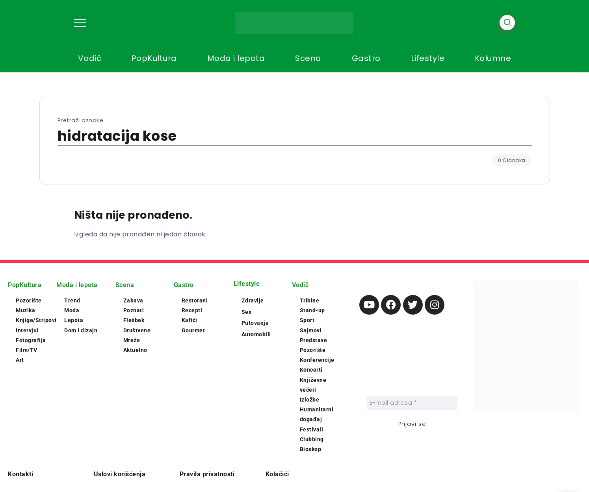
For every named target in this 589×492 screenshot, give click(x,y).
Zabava (133, 300)
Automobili (256, 334)
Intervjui (27, 330)
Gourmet (193, 330)
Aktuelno (135, 350)
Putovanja (255, 323)
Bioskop (310, 449)
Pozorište (29, 300)
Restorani (195, 300)
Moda (71, 310)
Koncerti (311, 370)
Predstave (313, 340)
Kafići (189, 320)
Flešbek (134, 320)
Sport (307, 320)
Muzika (25, 310)
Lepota (73, 320)
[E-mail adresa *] (412, 403)
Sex (247, 312)
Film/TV (26, 350)
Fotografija (31, 340)
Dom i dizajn (80, 330)
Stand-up (312, 310)
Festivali (311, 429)
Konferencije (317, 360)
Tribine (310, 300)
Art (20, 360)
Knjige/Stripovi (36, 320)
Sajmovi (311, 330)
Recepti (192, 310)
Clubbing (312, 439)
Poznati (133, 310)
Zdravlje (253, 300)
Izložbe (310, 399)
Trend (72, 300)
